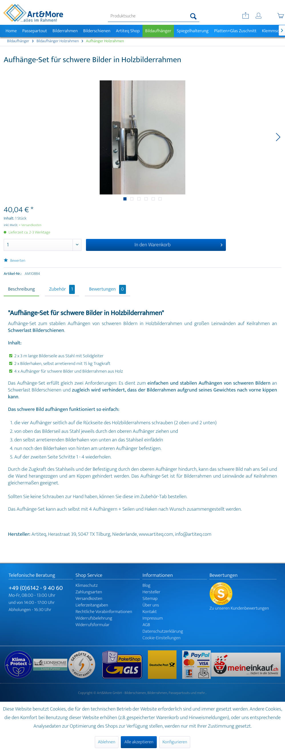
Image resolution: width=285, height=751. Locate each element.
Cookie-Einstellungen (161, 638)
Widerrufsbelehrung (94, 618)
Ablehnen (106, 742)
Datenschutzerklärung (162, 631)
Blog (146, 585)
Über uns (150, 605)
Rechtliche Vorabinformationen (104, 611)
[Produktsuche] (153, 16)
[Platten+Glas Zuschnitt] (235, 31)
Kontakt (149, 611)
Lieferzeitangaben (92, 605)
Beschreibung (21, 289)
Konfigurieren (174, 742)
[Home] (11, 31)
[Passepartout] (34, 31)
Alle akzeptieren (138, 742)
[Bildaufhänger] (158, 31)
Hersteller (151, 592)
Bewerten (14, 260)
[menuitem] (153, 16)
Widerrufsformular (93, 625)
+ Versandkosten (30, 225)
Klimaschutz (87, 585)
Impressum (152, 618)
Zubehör (62, 289)
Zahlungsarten (89, 592)
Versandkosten (89, 598)
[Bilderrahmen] (65, 31)
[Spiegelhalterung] (192, 31)
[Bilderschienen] (97, 31)
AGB (146, 625)
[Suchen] (193, 16)
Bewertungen (107, 289)
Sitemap (150, 598)
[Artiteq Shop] (127, 31)
